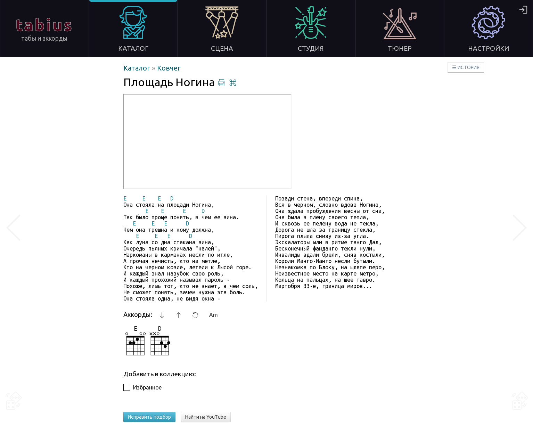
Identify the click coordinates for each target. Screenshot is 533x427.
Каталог (137, 68)
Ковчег (169, 68)
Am (213, 315)
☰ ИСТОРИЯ (465, 67)
